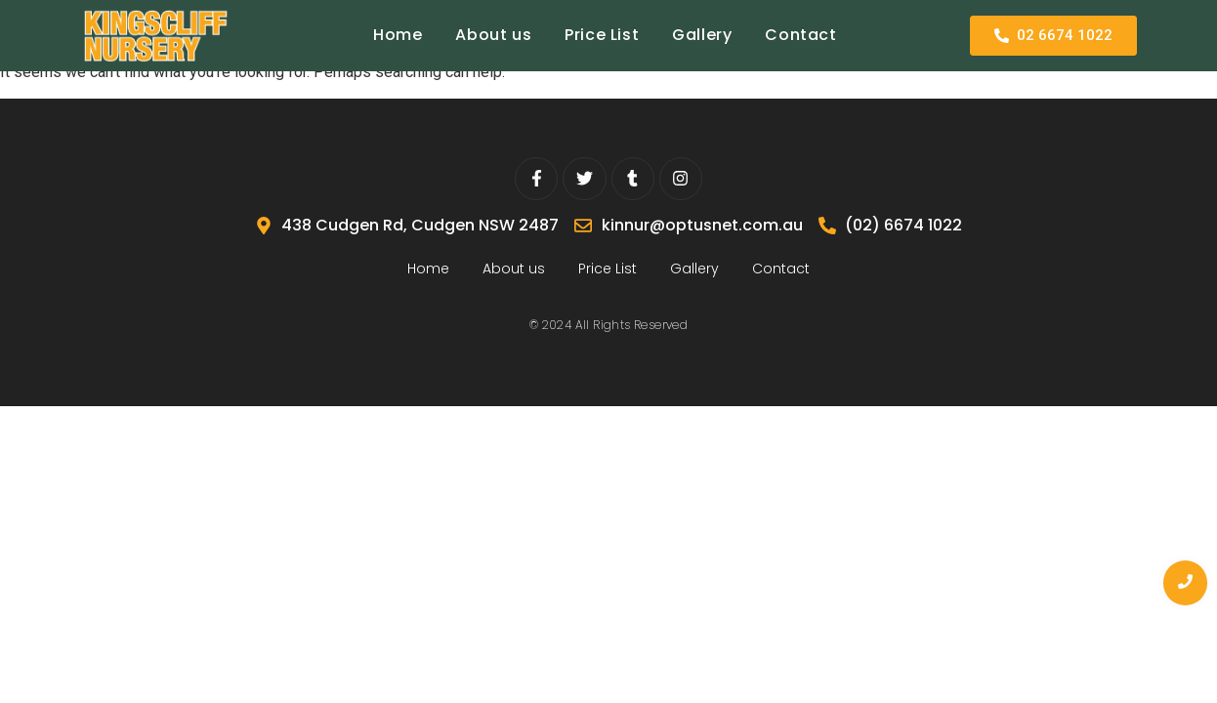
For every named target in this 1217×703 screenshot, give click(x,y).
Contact (800, 34)
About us (493, 34)
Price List (602, 34)
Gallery (702, 34)
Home (397, 34)
